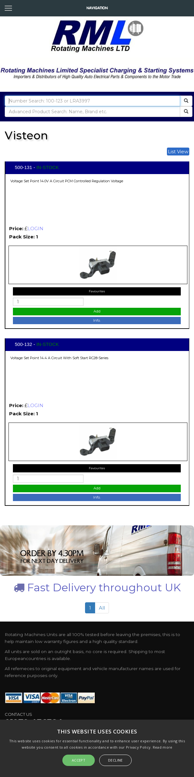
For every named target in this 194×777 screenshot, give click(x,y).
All (102, 608)
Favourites (97, 291)
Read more (163, 747)
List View (178, 152)
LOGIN (35, 228)
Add (97, 311)
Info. (96, 320)
